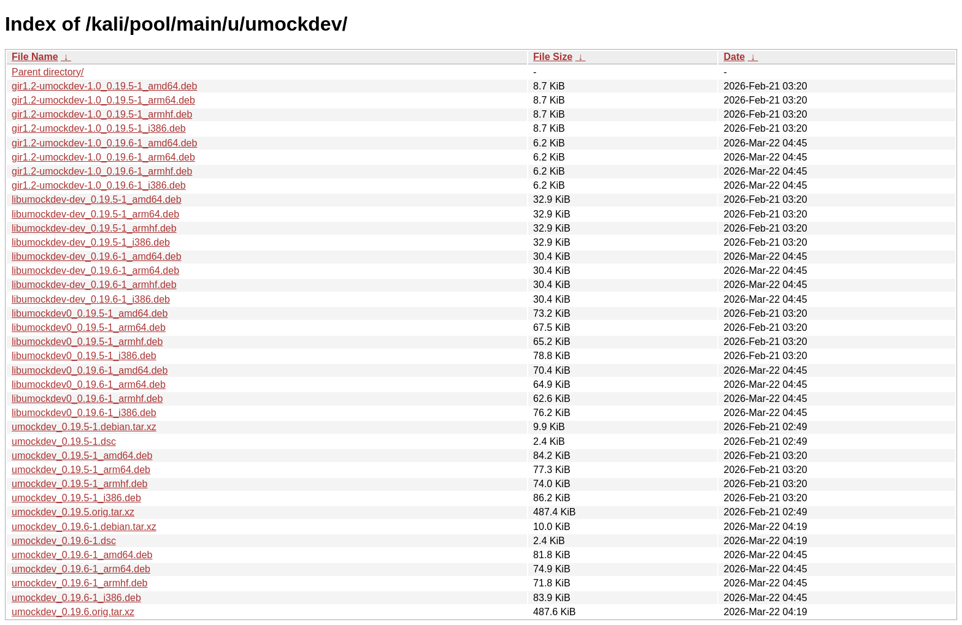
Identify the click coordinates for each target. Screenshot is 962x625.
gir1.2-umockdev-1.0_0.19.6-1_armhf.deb (102, 171)
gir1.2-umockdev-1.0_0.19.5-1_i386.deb (99, 128)
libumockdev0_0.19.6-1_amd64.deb (89, 370)
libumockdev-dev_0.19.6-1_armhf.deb (94, 284)
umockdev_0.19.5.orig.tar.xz (73, 512)
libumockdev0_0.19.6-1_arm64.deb (89, 384)
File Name (35, 56)
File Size (552, 56)
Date (734, 56)
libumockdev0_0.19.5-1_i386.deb (84, 355)
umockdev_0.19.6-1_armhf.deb (79, 583)
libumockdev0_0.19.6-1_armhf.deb (87, 398)
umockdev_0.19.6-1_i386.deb (76, 598)
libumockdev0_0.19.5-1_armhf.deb (87, 341)
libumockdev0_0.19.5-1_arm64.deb (89, 327)
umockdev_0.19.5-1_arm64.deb (81, 469)
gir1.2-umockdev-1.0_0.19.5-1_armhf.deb (102, 114)
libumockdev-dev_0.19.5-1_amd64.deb (97, 199)
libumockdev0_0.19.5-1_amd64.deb (89, 313)
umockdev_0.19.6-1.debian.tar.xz (84, 526)
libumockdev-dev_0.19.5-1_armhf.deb (94, 228)
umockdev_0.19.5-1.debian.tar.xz (84, 427)
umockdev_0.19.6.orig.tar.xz (73, 612)
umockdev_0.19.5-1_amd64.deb (82, 455)
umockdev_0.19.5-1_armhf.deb (79, 484)
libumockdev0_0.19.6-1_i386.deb (84, 412)
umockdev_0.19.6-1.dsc (64, 541)
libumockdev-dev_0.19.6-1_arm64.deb (95, 270)
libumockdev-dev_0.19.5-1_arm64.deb (95, 214)
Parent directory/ (47, 72)
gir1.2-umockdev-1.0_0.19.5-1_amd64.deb (104, 86)
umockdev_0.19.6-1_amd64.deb (82, 555)
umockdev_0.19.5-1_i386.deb (76, 498)
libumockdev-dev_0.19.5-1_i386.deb (91, 242)
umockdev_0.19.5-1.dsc (64, 441)
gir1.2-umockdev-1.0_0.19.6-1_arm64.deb (103, 157)
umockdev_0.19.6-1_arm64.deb (81, 569)
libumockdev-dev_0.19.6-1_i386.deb (91, 299)
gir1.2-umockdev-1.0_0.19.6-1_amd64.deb (104, 143)
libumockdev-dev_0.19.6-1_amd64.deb (97, 256)
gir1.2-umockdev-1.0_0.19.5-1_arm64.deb (103, 100)
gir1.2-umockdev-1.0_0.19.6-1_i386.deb (99, 185)
